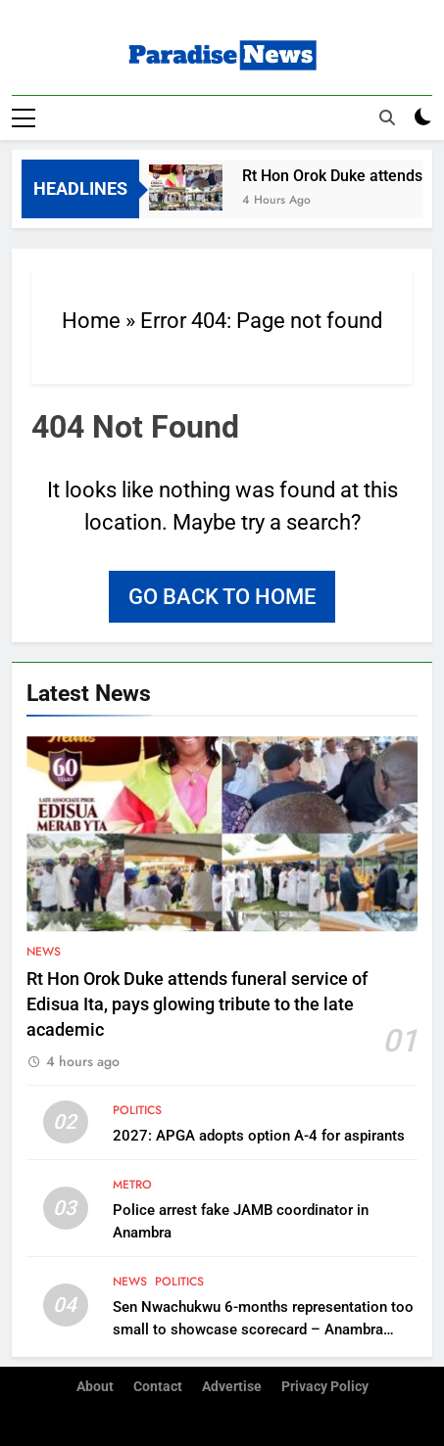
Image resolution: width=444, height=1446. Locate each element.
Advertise (232, 1386)
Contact (157, 1386)
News (43, 951)
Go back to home (222, 596)
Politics (137, 1110)
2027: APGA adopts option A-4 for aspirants (259, 1135)
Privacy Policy (325, 1386)
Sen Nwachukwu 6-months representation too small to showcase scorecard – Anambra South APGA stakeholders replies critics (263, 1329)
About (95, 1386)
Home (91, 320)
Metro (132, 1184)
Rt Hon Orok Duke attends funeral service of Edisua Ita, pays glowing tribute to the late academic (197, 1005)
